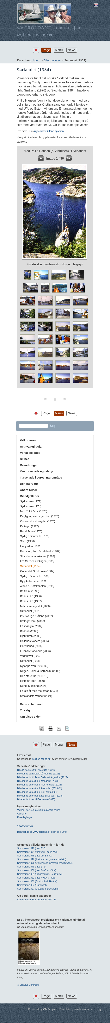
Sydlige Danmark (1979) (34, 536)
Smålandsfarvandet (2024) (36, 695)
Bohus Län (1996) (31, 596)
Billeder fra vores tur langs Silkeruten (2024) (40, 795)
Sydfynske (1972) (30, 501)
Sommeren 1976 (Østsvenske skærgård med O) (44, 863)
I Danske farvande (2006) (35, 651)
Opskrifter (22, 813)
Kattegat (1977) (29, 526)
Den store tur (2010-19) (34, 676)
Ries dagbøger (25, 817)
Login (99, 1009)
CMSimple (49, 1009)
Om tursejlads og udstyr (36, 471)
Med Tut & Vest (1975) (33, 511)
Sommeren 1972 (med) (31, 848)
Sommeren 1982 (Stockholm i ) (37, 881)
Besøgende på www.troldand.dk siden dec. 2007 (42, 832)
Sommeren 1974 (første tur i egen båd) (37, 852)
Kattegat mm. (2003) (32, 621)
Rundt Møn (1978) (31, 531)
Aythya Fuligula (31, 446)
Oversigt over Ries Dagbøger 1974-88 (37, 899)
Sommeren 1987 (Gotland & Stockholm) (37, 888)
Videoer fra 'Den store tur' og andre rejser (38, 810)
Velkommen (28, 440)
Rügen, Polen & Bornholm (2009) (40, 671)
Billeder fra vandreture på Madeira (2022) (38, 773)
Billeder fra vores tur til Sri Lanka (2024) (37, 792)
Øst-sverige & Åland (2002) (36, 616)
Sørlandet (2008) (30, 660)
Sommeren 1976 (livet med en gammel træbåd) (41, 859)
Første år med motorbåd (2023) (39, 690)
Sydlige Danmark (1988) (34, 576)
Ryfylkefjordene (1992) (33, 581)
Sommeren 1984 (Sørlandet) (32, 885)
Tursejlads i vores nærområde (41, 477)
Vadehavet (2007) (30, 655)
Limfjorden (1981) (30, 546)
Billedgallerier (52, 60)
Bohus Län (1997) (31, 601)
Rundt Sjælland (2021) (33, 685)
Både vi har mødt (32, 704)
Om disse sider (30, 716)
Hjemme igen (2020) (32, 680)
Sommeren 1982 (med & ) (36, 877)
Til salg (25, 710)
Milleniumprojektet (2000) (35, 606)
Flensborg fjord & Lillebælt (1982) (40, 551)
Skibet (24, 459)
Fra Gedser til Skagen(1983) (37, 561)
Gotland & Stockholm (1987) (37, 571)
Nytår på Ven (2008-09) (34, 665)
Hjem (36, 60)
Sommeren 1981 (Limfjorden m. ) (39, 874)
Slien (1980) (27, 541)
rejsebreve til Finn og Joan (49, 131)
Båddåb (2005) (29, 631)
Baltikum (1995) (29, 591)
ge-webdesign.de (82, 1009)
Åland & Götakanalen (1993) (37, 586)
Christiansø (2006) (31, 646)
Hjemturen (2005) (30, 636)
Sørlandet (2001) (30, 611)
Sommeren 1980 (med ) (36, 870)
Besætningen (29, 465)
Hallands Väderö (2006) (34, 641)
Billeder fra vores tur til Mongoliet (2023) (37, 781)
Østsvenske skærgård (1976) (37, 521)
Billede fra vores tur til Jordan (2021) (36, 770)
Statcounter (25, 826)
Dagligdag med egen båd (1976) (39, 516)
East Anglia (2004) (31, 626)
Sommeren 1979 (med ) (31, 866)
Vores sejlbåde (30, 452)
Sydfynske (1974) (30, 506)
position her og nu (41, 759)
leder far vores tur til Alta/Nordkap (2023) (41, 784)
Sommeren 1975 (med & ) (34, 855)
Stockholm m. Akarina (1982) (37, 556)
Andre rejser (28, 489)
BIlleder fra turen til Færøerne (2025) (36, 799)
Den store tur (29, 483)
